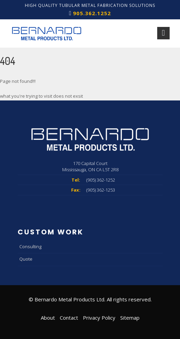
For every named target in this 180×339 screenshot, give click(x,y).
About (48, 317)
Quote (25, 259)
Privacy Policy (99, 317)
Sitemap (130, 317)
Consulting (30, 246)
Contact (69, 317)
